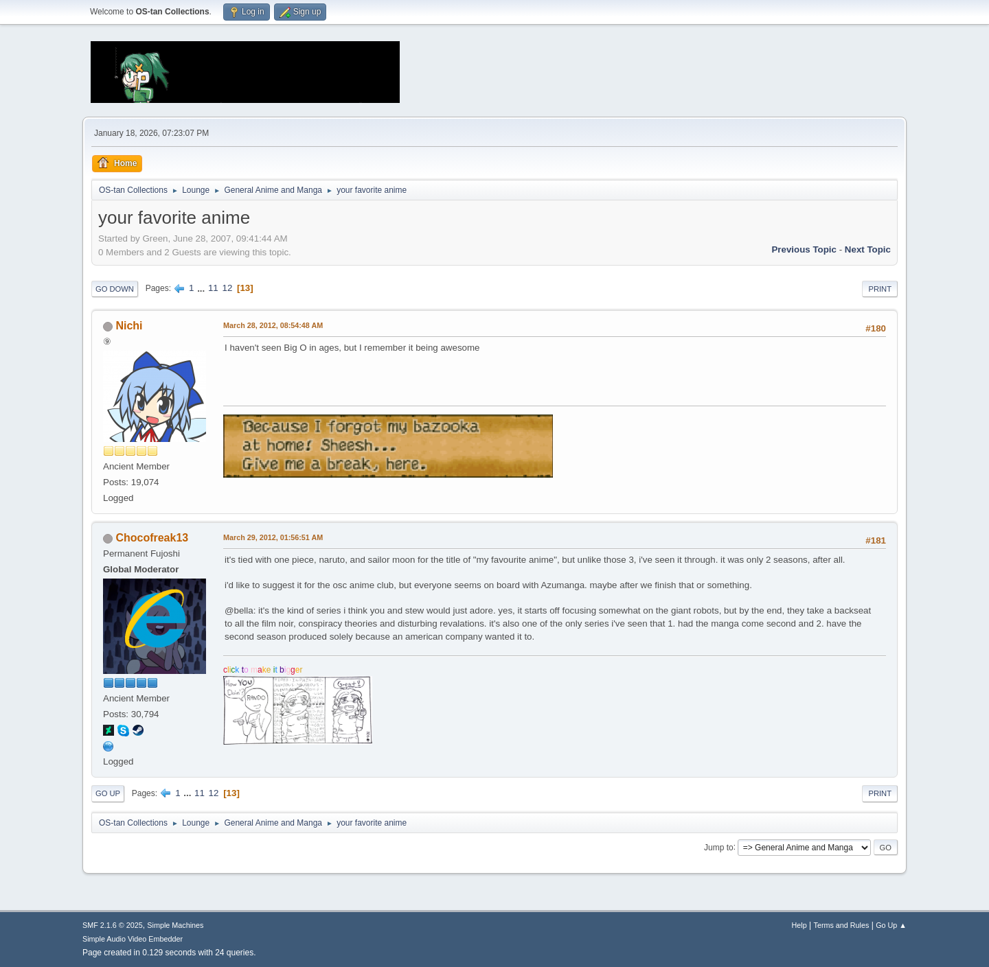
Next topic (868, 249)
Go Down (114, 289)
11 (213, 288)
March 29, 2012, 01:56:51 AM (273, 537)
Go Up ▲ (891, 925)
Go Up (107, 793)
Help (799, 925)
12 (227, 288)
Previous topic (804, 249)
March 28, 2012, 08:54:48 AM (273, 325)
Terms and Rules (841, 925)
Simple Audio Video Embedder (132, 939)
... (202, 288)
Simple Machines (175, 925)
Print (879, 289)
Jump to (719, 847)
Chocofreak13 (151, 538)
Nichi (128, 325)
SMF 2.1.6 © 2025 (112, 925)
